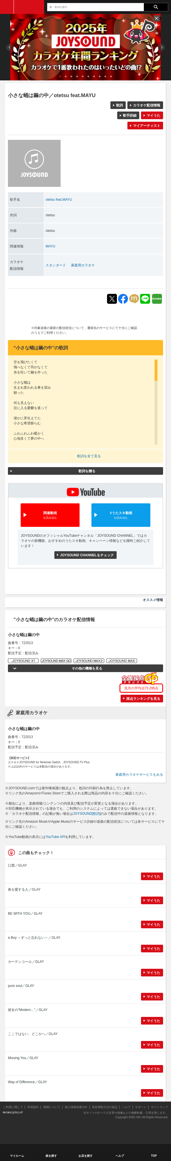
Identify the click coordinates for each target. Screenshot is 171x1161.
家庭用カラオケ (83, 265)
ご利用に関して (13, 1107)
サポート (140, 1107)
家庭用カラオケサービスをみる (139, 775)
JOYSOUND (29, 7)
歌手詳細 (129, 115)
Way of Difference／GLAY (27, 1082)
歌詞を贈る (86, 471)
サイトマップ (159, 1107)
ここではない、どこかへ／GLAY (32, 1034)
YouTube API (55, 837)
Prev (9, 47)
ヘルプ (126, 1107)
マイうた (153, 115)
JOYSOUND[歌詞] (87, 814)
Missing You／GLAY (23, 1058)
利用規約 (33, 1107)
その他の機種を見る (87, 668)
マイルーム (17, 1155)
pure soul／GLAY (21, 986)
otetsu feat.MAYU (59, 200)
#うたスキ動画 (121, 515)
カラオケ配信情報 (146, 105)
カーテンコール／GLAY (26, 962)
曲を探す (51, 1155)
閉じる (156, 18)
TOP (154, 1155)
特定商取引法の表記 (104, 1107)
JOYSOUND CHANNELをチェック (87, 555)
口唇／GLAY (17, 865)
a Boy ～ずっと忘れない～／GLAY (34, 938)
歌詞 (119, 105)
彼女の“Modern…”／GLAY (28, 1010)
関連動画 (50, 515)
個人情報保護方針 (76, 1107)
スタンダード (56, 265)
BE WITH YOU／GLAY (25, 914)
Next (161, 47)
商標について (51, 1107)
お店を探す (85, 1155)
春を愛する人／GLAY (24, 889)
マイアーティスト (146, 126)
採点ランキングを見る (143, 699)
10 (111, 76)
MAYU (50, 246)
